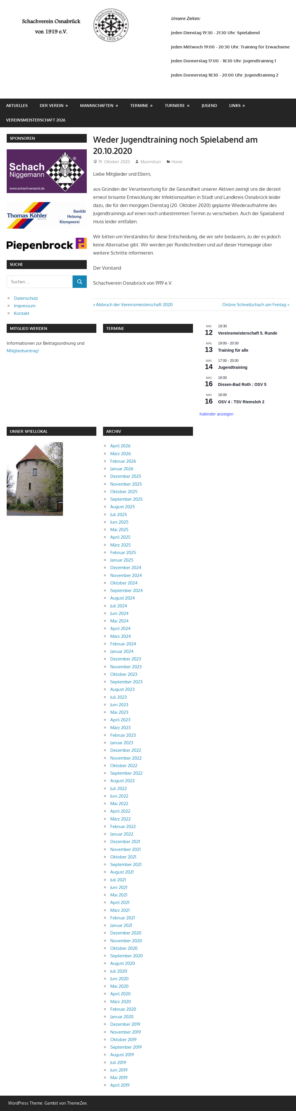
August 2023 (122, 689)
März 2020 (120, 1001)
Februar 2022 (123, 826)
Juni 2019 (119, 1070)
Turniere (175, 105)
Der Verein (52, 105)
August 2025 (122, 506)
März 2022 (120, 819)
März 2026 (120, 453)
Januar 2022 (121, 834)
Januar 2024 (121, 651)
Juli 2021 (118, 880)
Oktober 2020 (124, 948)
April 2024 (120, 628)
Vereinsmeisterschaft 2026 (35, 119)
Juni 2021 (118, 887)
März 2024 (120, 636)
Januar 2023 (121, 742)
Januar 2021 (121, 925)
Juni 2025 (119, 522)
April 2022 (120, 811)
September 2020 (126, 955)
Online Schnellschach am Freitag (254, 304)
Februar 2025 (123, 552)
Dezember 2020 (125, 933)
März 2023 (120, 727)
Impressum (24, 305)
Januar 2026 (121, 468)
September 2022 (126, 773)
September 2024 (126, 590)
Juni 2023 (119, 704)
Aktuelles (17, 105)
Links (235, 105)
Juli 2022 (118, 788)
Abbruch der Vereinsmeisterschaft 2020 (134, 304)
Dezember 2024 (125, 567)
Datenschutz (26, 298)
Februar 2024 (123, 644)
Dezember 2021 (125, 841)
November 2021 (125, 849)
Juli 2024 (118, 606)
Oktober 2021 (123, 857)
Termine (139, 105)
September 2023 (126, 682)
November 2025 (126, 484)
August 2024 (122, 598)
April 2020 (120, 993)
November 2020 (126, 940)
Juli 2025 (118, 514)
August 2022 (122, 780)
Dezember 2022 (125, 750)
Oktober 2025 (124, 491)
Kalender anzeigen (216, 414)
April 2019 (120, 1085)
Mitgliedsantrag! (23, 350)
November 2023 (126, 666)
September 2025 (126, 499)
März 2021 (120, 910)
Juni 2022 (119, 796)
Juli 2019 (118, 1062)
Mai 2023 (119, 712)
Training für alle (233, 350)
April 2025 (120, 537)
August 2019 (122, 1054)
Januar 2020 (121, 1016)
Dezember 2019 (125, 1024)
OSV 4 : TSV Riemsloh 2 (241, 402)
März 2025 (120, 545)
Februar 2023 (123, 735)
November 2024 (126, 575)
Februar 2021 (122, 918)
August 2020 (122, 963)
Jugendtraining (232, 367)
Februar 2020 (123, 1009)
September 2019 (126, 1047)
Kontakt (21, 313)
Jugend (209, 105)
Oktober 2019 (123, 1039)
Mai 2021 (118, 895)
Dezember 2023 (125, 659)
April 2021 (119, 902)
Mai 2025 (119, 529)
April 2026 (120, 446)
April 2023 (120, 719)
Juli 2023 (118, 697)
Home (177, 161)
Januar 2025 (121, 560)
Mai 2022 (119, 803)
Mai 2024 (119, 621)
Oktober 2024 (124, 583)
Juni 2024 (119, 613)
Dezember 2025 (125, 476)
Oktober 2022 (123, 765)
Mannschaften (96, 105)
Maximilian (150, 161)
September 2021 (126, 864)
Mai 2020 (119, 986)
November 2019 (125, 1032)
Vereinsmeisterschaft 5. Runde (247, 333)
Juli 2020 (118, 971)
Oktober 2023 (123, 674)
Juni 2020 (119, 978)
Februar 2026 (123, 461)
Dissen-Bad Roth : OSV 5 (242, 384)
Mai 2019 (119, 1077)
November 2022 (126, 758)
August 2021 (122, 872)
